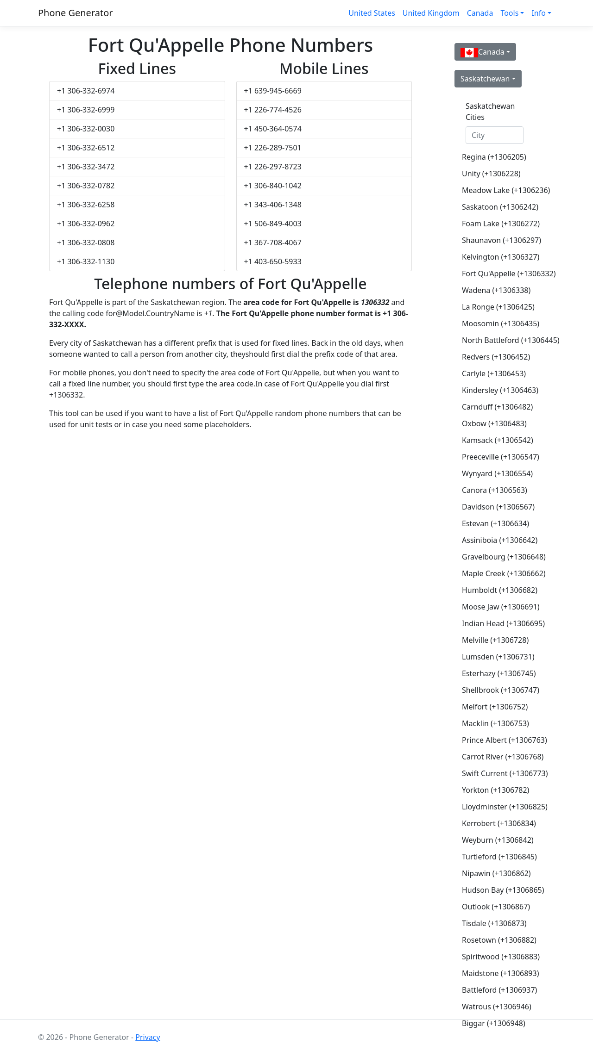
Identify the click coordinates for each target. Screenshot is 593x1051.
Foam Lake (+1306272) (498, 223)
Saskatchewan (485, 79)
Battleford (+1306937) (498, 990)
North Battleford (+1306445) (498, 340)
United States (371, 13)
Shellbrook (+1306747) (498, 690)
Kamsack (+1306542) (497, 440)
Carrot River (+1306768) (498, 757)
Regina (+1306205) (494, 157)
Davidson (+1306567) (498, 507)
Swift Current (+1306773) (498, 773)
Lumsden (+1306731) (498, 657)
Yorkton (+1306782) (495, 790)
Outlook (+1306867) (496, 907)
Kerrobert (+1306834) (498, 823)
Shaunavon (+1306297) (498, 240)
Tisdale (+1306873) (494, 923)
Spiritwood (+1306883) (498, 956)
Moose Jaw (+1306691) (498, 607)
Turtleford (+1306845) (498, 857)
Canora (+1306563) (494, 490)
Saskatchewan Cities (490, 111)
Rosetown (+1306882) (498, 940)
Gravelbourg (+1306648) (498, 557)
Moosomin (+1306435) (498, 323)
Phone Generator (75, 12)
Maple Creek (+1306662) (498, 573)
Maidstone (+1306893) (498, 973)
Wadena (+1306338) (496, 290)
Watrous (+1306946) (496, 1006)
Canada (480, 13)
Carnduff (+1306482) (497, 407)
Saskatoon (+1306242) (498, 207)
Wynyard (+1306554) (497, 473)
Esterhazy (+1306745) (498, 673)
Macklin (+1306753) (495, 723)
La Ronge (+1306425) (498, 307)
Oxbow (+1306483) (494, 423)
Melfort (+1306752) (495, 707)
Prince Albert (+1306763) (498, 740)
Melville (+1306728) (495, 640)
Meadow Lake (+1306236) (498, 190)
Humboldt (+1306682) (498, 590)
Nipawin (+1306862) (496, 873)
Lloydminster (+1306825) (498, 807)
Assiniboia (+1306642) (498, 540)
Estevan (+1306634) (495, 523)
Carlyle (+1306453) (494, 373)
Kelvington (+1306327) (498, 257)
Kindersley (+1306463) (498, 390)
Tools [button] (509, 13)
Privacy (147, 1037)
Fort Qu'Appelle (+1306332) (498, 273)
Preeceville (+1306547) (498, 457)
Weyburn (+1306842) (498, 840)
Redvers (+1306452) (496, 357)
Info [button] (538, 13)
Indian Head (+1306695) (498, 623)
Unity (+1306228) (491, 173)
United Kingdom (431, 13)
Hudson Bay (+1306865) (498, 890)
